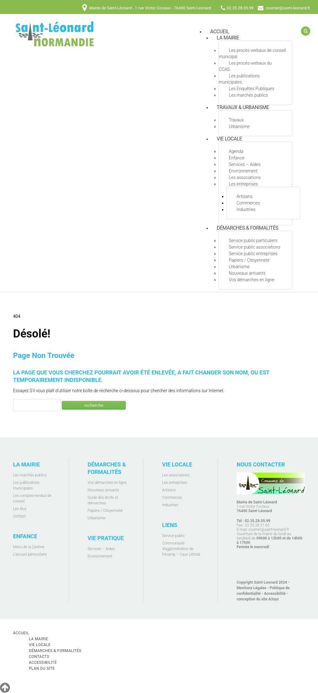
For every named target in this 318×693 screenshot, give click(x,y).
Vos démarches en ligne (251, 279)
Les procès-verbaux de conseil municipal (252, 53)
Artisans (244, 196)
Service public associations (254, 247)
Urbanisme (239, 126)
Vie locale (229, 139)
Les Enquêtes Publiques (251, 88)
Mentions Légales (251, 588)
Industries (246, 209)
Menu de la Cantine (28, 547)
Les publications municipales (239, 79)
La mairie (228, 38)
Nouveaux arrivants (247, 273)
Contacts (39, 656)
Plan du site (42, 668)
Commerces (248, 202)
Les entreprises (243, 183)
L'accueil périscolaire (30, 554)
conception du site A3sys (258, 599)
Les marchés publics (248, 95)
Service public (173, 536)
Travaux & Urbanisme (243, 107)
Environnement (243, 170)
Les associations (245, 177)
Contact (19, 516)
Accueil (21, 633)
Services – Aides (245, 164)
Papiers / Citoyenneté (249, 260)
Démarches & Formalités (248, 228)
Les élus (19, 509)
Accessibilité (274, 593)
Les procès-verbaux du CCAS (245, 66)
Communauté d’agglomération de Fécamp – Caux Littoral (181, 549)
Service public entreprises (253, 253)
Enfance (236, 157)
